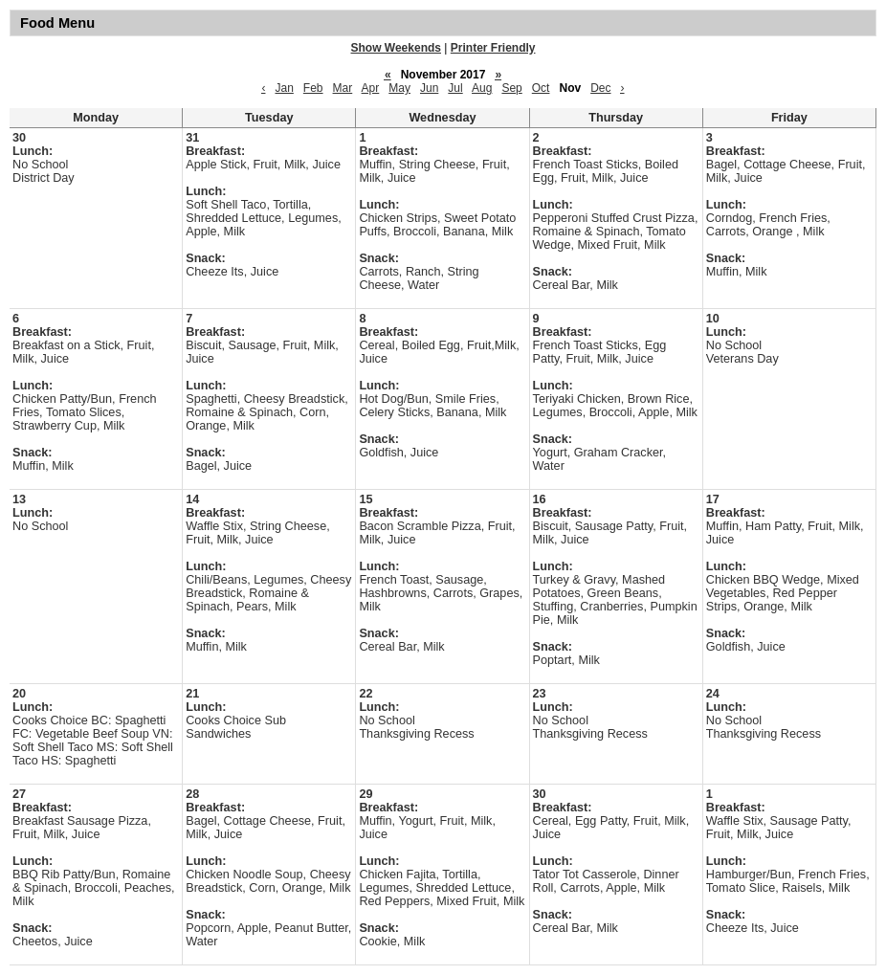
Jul (455, 88)
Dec (600, 88)
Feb (313, 88)
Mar (343, 88)
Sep (511, 88)
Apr (371, 88)
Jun (429, 88)
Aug (482, 88)
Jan (284, 88)
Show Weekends (396, 48)
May (399, 88)
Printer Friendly (493, 48)
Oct (541, 88)
